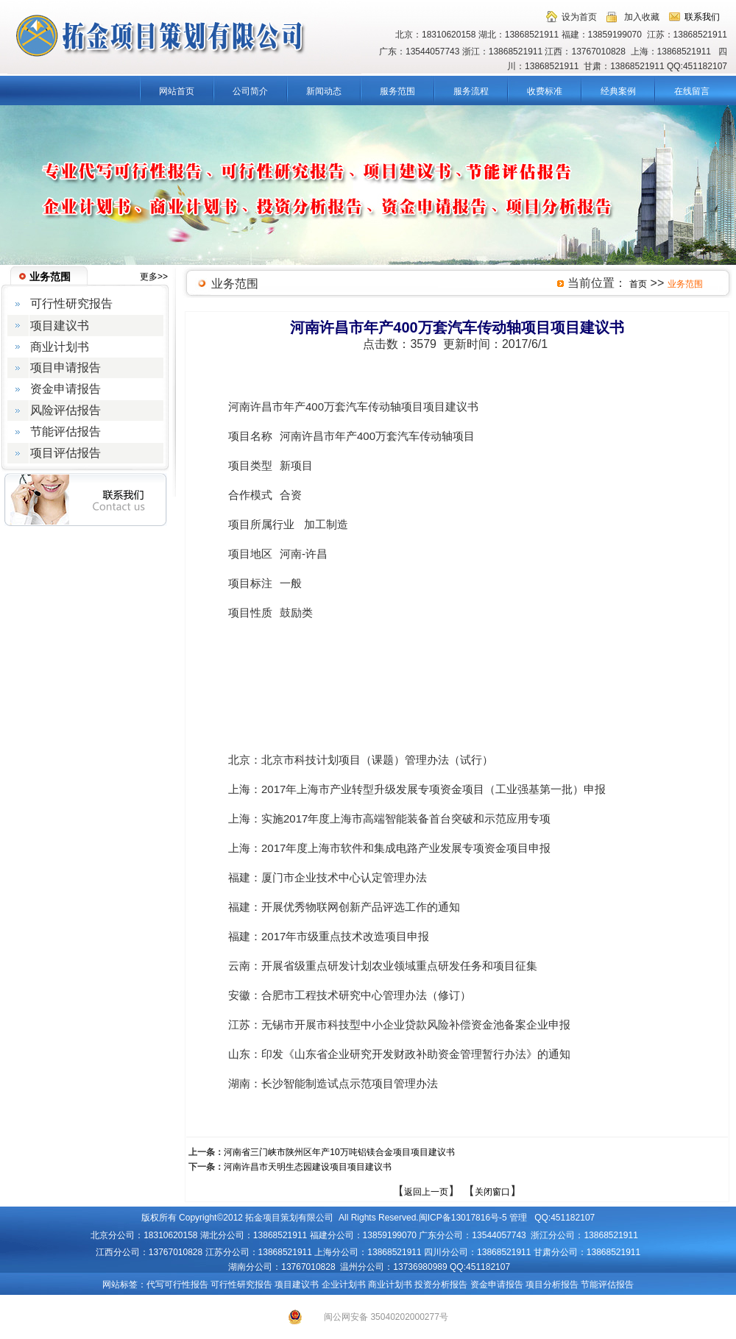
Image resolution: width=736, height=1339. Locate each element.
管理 (518, 1217)
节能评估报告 (607, 1284)
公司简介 (250, 91)
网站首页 (176, 91)
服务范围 (397, 91)
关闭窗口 (492, 1192)
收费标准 (544, 91)
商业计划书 (390, 1284)
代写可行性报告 (177, 1284)
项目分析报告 (552, 1284)
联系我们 (702, 17)
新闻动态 (324, 91)
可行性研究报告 (241, 1284)
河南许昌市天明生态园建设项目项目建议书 (308, 1167)
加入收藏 (641, 17)
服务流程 (471, 91)
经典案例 (618, 91)
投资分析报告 (440, 1284)
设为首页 (579, 17)
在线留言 (692, 91)
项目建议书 (297, 1284)
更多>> (154, 276)
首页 (638, 284)
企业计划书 (344, 1284)
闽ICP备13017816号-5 (463, 1217)
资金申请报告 (496, 1284)
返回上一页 (426, 1192)
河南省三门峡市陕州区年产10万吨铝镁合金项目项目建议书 (339, 1152)
